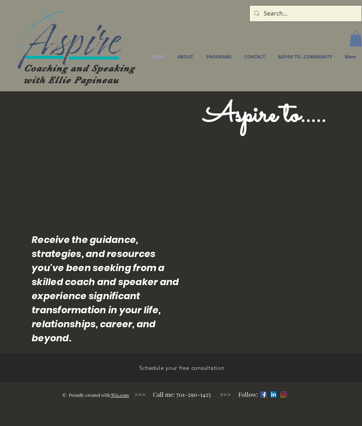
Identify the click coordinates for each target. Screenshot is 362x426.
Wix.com (119, 395)
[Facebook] (263, 394)
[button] (355, 39)
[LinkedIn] (273, 394)
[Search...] (305, 13)
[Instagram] (283, 394)
